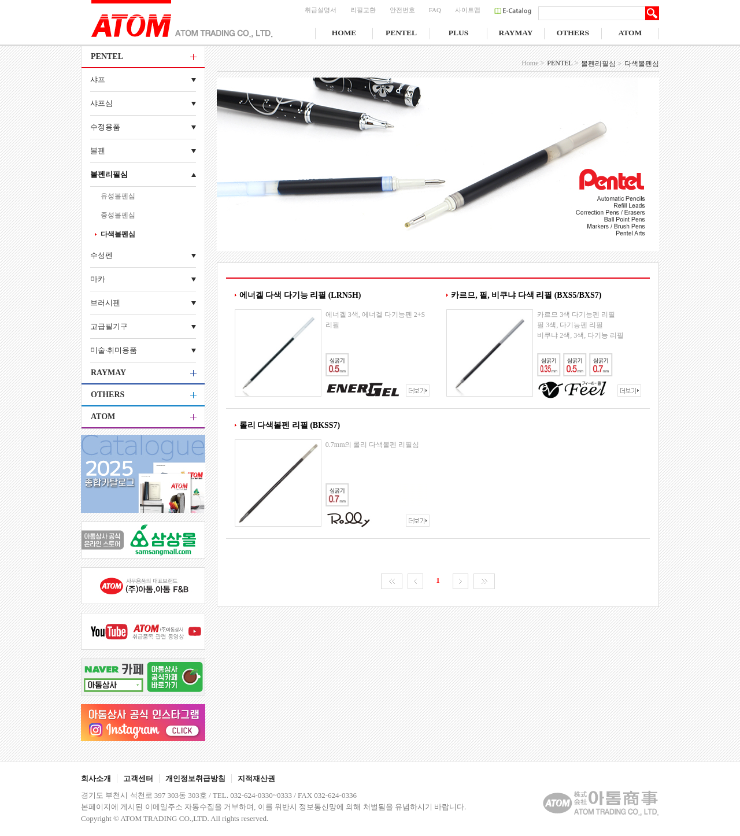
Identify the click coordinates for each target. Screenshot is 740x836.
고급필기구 (109, 326)
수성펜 (101, 255)
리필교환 (363, 10)
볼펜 (97, 150)
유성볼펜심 (118, 196)
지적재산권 (256, 778)
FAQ (435, 10)
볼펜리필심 (109, 174)
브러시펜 (105, 302)
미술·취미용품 (113, 350)
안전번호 (402, 10)
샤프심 (101, 103)
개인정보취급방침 (195, 778)
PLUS (459, 32)
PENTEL (401, 32)
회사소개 (96, 778)
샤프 (97, 79)
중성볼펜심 (118, 215)
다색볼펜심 (118, 234)
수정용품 (105, 127)
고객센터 (138, 778)
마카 (97, 279)
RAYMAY (515, 32)
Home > (532, 63)
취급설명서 (320, 10)
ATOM (630, 32)
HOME (344, 32)
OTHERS (573, 32)
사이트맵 (467, 10)
